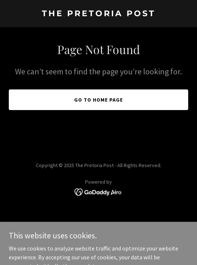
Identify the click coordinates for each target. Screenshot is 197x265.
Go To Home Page (98, 99)
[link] (98, 14)
